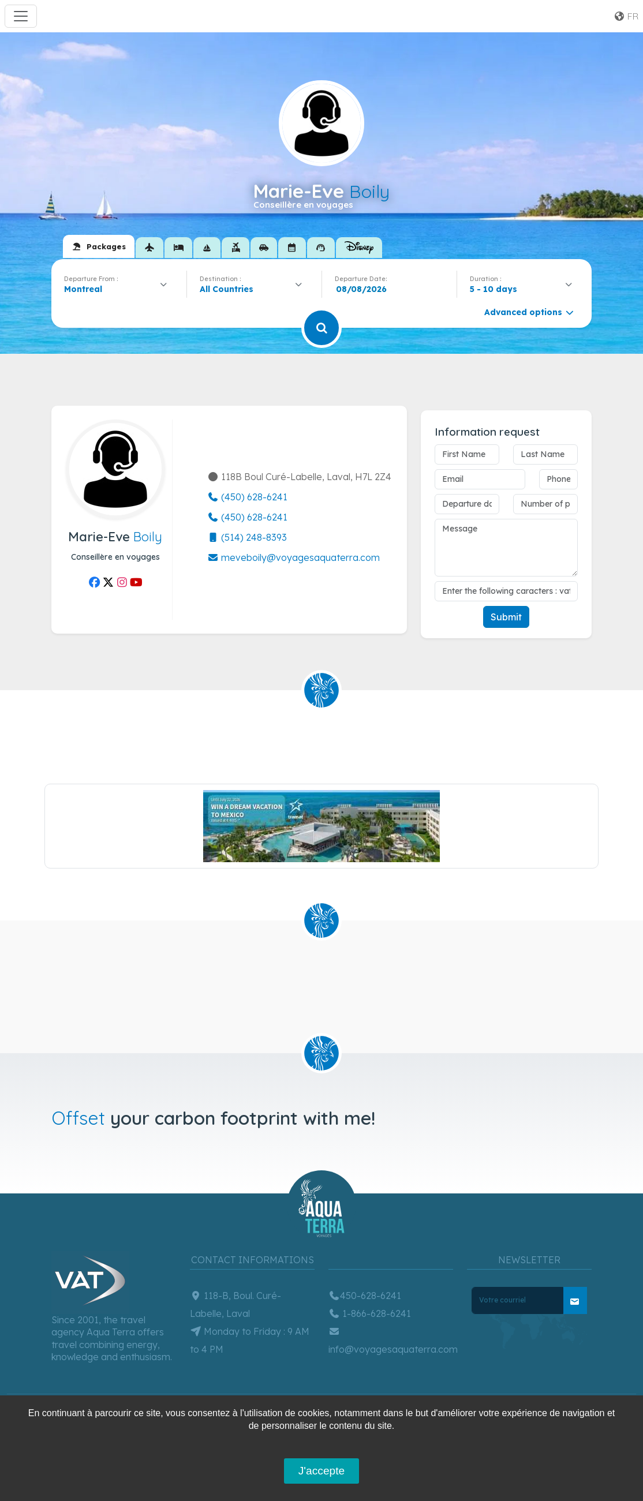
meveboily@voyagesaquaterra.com (293, 557)
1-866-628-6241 (369, 1313)
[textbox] (229, 289)
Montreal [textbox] (83, 289)
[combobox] (119, 289)
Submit (506, 617)
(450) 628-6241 (247, 497)
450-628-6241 (364, 1295)
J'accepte (321, 1471)
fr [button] (626, 16)
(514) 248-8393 (247, 537)
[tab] (98, 246)
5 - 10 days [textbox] (493, 289)
